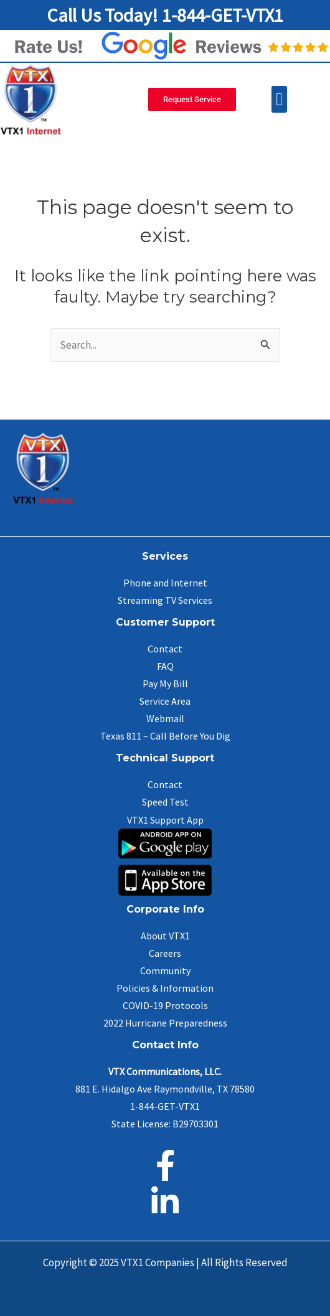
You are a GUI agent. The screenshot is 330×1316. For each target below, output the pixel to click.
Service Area (165, 701)
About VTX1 (165, 935)
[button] (279, 99)
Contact (165, 648)
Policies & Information (165, 988)
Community (165, 970)
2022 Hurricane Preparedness (165, 1023)
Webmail (165, 718)
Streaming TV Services (165, 600)
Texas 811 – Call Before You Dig (165, 736)
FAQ (165, 666)
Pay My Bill (165, 683)
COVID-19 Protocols (165, 1005)
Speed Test (165, 802)
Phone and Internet (165, 582)
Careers (165, 953)
